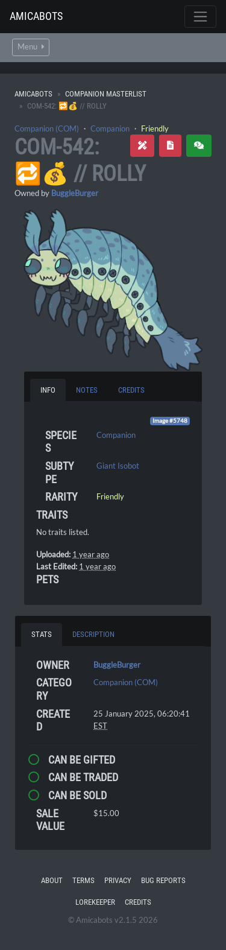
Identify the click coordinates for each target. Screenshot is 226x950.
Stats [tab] (41, 634)
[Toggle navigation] (200, 16)
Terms (83, 880)
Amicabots (36, 16)
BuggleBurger (74, 193)
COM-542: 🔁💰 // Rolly (80, 160)
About (52, 880)
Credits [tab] (131, 389)
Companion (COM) (46, 128)
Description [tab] (93, 634)
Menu (30, 46)
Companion (110, 128)
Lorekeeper (95, 902)
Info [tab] (47, 389)
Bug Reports (163, 880)
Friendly (155, 128)
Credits (138, 902)
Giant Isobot (117, 465)
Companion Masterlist (105, 93)
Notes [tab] (87, 389)
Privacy (117, 880)
